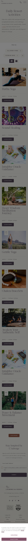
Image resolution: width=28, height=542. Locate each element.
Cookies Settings (14, 536)
